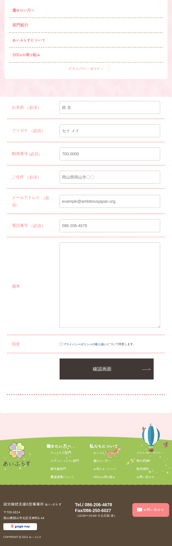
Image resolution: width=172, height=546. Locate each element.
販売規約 (142, 468)
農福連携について (62, 477)
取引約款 (142, 460)
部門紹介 (20, 25)
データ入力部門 (60, 452)
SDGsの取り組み (26, 55)
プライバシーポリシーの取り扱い (85, 344)
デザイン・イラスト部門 (64, 460)
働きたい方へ (23, 10)
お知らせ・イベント (105, 468)
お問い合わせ (145, 477)
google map (22, 526)
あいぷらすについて (28, 40)
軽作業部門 (58, 468)
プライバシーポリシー (86, 69)
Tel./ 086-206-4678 (93, 504)
